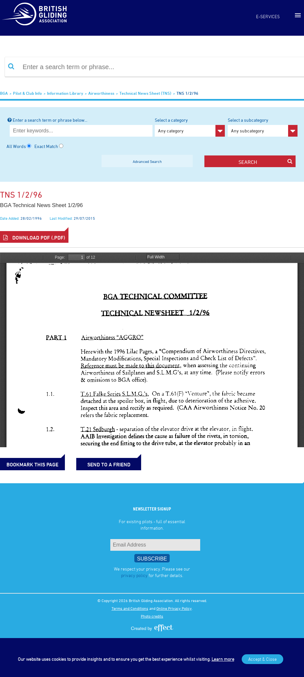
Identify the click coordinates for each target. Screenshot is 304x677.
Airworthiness (101, 93)
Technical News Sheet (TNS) (145, 93)
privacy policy (134, 575)
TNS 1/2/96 (187, 93)
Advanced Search (147, 161)
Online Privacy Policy (174, 608)
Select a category (190, 127)
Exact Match (46, 146)
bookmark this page (32, 464)
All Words (16, 146)
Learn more (223, 659)
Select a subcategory (263, 127)
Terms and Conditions (130, 608)
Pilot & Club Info (27, 93)
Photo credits (152, 616)
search (265, 162)
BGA (4, 93)
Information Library (65, 93)
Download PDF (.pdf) (34, 237)
